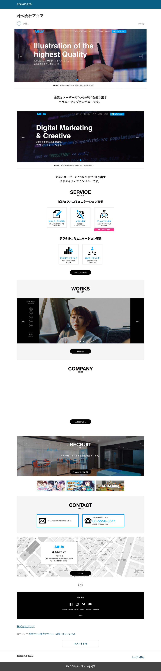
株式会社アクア (26, 626)
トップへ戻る (138, 657)
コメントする (80, 643)
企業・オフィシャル (65, 633)
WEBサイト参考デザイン (41, 633)
